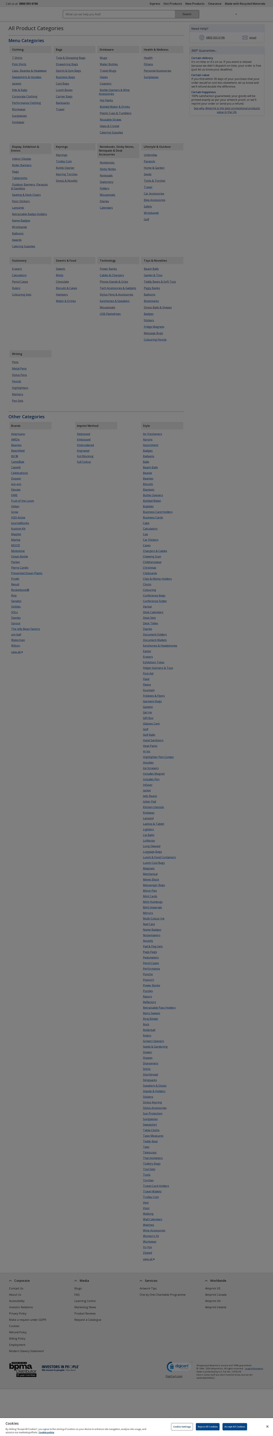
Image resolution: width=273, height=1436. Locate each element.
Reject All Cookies (208, 1428)
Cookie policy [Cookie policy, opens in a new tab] (46, 1433)
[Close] (267, 1428)
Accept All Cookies (234, 1428)
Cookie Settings (182, 1428)
